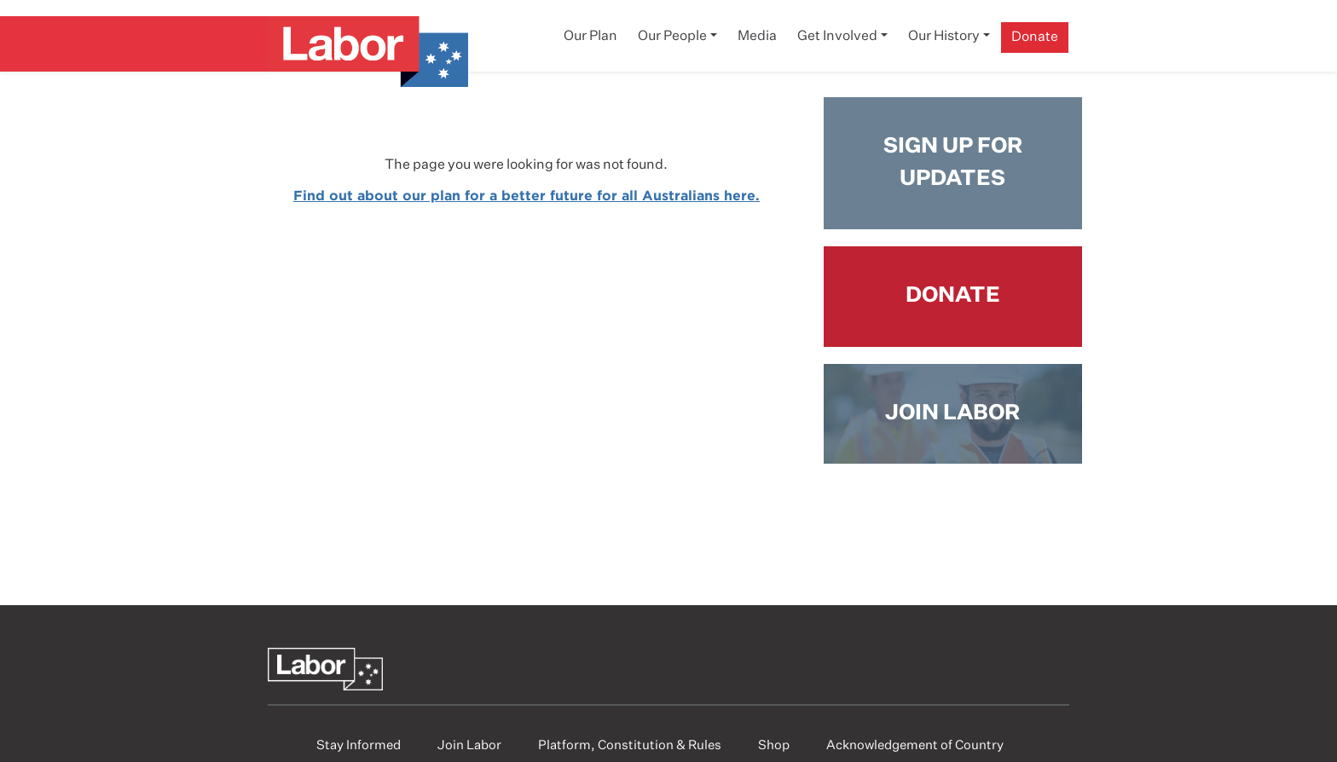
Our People (672, 36)
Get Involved (837, 36)
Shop (774, 745)
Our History (944, 36)
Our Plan (590, 36)
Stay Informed (358, 745)
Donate (1034, 37)
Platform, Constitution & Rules (629, 745)
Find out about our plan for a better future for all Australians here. (526, 195)
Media (757, 36)
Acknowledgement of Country (915, 745)
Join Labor (469, 745)
